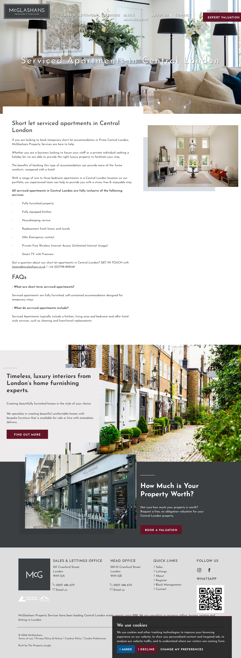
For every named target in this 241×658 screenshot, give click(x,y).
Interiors (101, 12)
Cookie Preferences (95, 638)
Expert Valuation (211, 17)
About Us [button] (153, 12)
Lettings (160, 571)
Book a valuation (161, 529)
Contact (174, 12)
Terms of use (25, 638)
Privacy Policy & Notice (49, 638)
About (158, 575)
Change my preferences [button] (181, 649)
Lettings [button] (79, 12)
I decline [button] (146, 649)
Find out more (27, 434)
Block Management (126, 14)
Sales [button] (59, 12)
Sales (158, 566)
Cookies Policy (73, 638)
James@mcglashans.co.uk (28, 266)
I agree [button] (126, 649)
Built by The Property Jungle (34, 645)
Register (160, 580)
